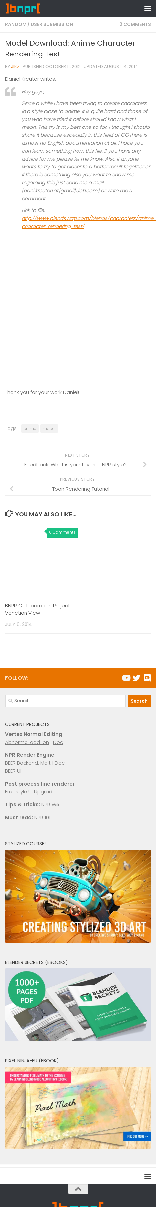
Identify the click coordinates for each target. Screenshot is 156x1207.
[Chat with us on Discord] (147, 678)
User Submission (52, 24)
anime (30, 428)
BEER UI (13, 770)
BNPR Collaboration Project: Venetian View (38, 609)
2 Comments (135, 24)
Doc (58, 742)
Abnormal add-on (27, 742)
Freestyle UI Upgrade (30, 791)
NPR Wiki (51, 804)
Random (15, 24)
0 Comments (62, 532)
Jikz (15, 66)
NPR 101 (42, 817)
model (49, 428)
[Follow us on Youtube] (126, 678)
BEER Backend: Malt (28, 762)
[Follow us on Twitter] (136, 678)
